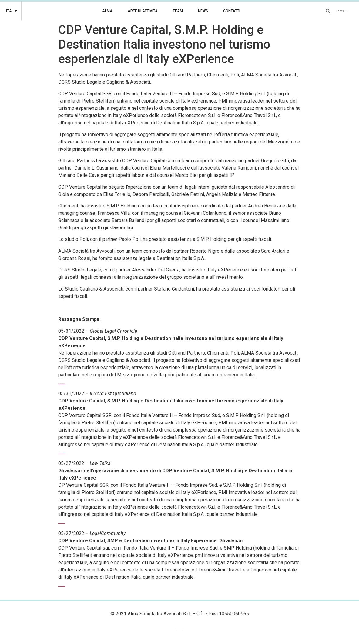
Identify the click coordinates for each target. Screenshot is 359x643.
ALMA (107, 11)
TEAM (178, 11)
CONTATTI (231, 11)
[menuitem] (11, 11)
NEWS (203, 11)
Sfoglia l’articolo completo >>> (61, 383)
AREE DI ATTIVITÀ (143, 11)
